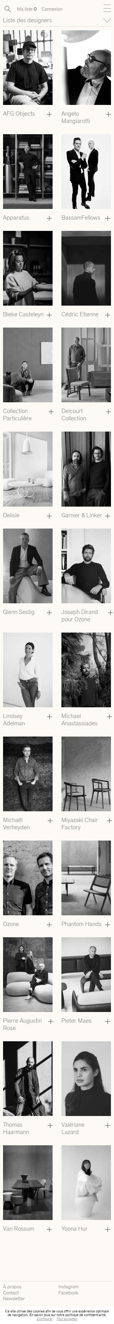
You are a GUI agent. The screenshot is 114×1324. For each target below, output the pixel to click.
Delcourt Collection (73, 414)
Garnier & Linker (81, 515)
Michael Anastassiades (79, 719)
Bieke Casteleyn (23, 314)
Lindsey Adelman (14, 719)
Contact (11, 1293)
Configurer (45, 1319)
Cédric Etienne (79, 314)
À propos (12, 1287)
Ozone (11, 924)
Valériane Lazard (73, 1128)
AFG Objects (19, 113)
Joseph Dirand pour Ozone (79, 615)
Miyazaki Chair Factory (79, 823)
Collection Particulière (17, 414)
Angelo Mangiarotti (75, 117)
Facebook (68, 1293)
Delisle (11, 515)
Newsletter (14, 1298)
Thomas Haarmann (16, 1128)
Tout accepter (67, 1319)
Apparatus (16, 217)
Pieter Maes (76, 1020)
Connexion (52, 9)
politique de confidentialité (85, 1315)
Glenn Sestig (19, 611)
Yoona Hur (74, 1228)
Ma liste (27, 9)
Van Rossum (18, 1228)
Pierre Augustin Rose (22, 1024)
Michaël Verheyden (16, 823)
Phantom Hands (81, 924)
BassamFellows (80, 217)
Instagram (68, 1287)
